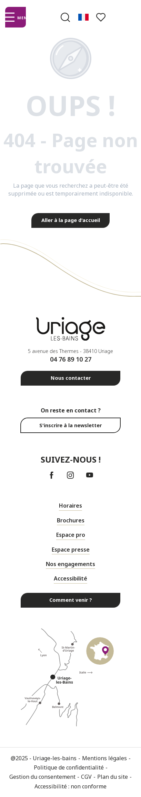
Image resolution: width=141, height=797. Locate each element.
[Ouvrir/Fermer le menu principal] (15, 17)
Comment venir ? (70, 600)
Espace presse (71, 549)
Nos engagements (70, 564)
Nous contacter (71, 378)
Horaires (70, 505)
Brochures (70, 520)
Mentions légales (104, 758)
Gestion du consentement (42, 777)
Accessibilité (70, 578)
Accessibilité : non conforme (70, 786)
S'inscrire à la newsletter (70, 425)
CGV (86, 777)
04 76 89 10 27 (70, 359)
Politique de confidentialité (69, 767)
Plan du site (112, 777)
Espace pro (70, 535)
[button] (65, 17)
